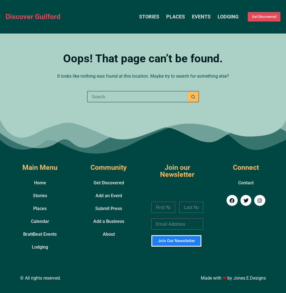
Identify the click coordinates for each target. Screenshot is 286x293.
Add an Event (109, 195)
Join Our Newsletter (176, 240)
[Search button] (193, 96)
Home (40, 182)
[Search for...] (137, 96)
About (109, 234)
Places (175, 17)
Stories (149, 17)
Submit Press (108, 208)
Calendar (40, 221)
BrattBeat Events (40, 234)
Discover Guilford (33, 17)
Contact (246, 182)
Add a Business (108, 221)
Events (201, 17)
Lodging (228, 17)
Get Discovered (264, 17)
